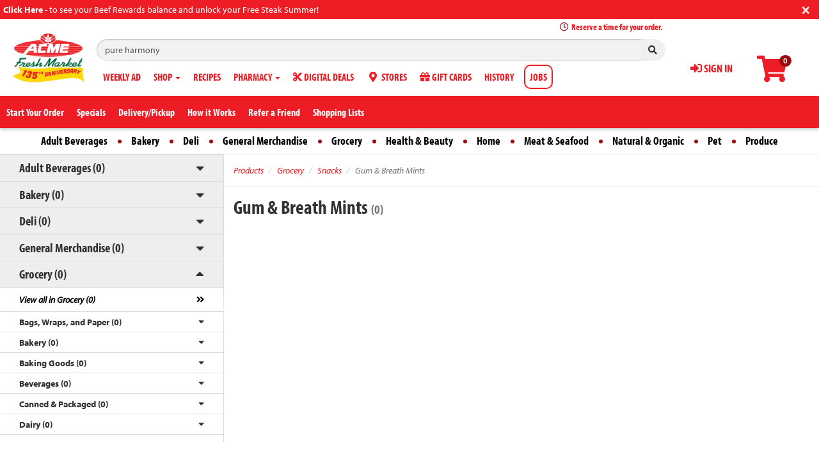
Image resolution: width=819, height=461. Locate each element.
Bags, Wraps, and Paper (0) (70, 322)
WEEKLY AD (122, 76)
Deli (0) (35, 221)
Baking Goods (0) (52, 363)
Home (488, 140)
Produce (761, 140)
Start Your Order (35, 112)
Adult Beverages (74, 140)
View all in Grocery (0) (57, 299)
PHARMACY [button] (257, 76)
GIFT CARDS (446, 76)
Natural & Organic (648, 140)
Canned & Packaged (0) (63, 404)
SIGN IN (711, 68)
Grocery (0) (43, 274)
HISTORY (499, 76)
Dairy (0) (35, 424)
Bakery (145, 140)
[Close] (806, 8)
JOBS (538, 76)
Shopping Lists (338, 112)
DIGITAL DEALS (323, 76)
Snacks (329, 170)
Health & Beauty (419, 140)
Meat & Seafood (556, 140)
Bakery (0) (41, 194)
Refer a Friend (274, 112)
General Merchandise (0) (71, 247)
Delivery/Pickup (146, 112)
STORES (387, 76)
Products (249, 170)
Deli (191, 140)
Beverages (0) (45, 383)
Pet (715, 140)
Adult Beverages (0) (62, 167)
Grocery (346, 140)
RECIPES (207, 76)
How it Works (211, 112)
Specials (91, 112)
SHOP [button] (167, 76)
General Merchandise (265, 140)
